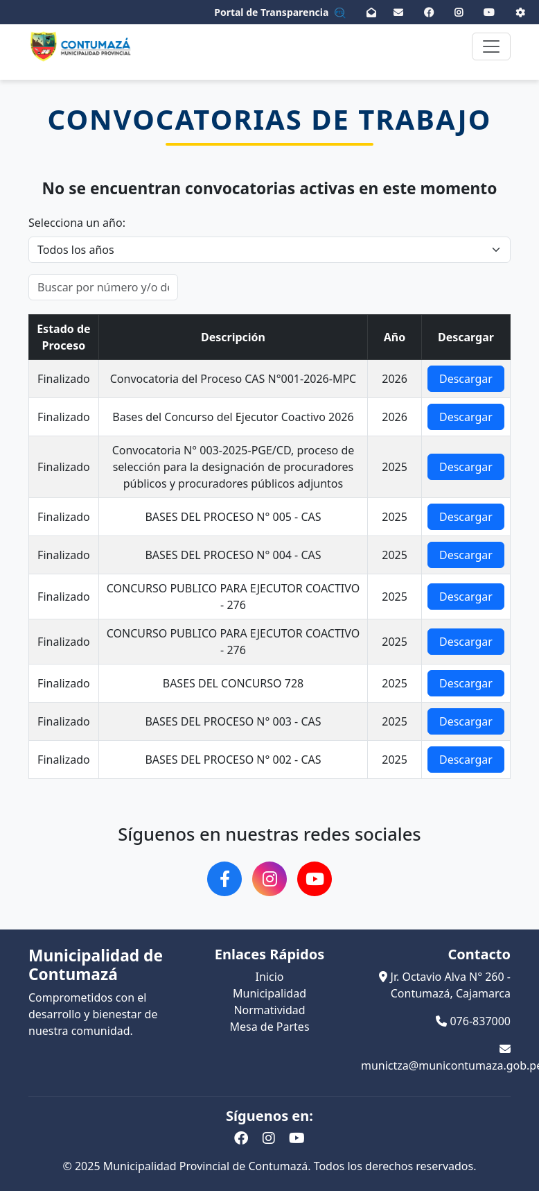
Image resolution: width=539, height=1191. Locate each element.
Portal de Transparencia (280, 12)
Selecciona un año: (76, 222)
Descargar (466, 378)
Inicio (270, 976)
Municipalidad (269, 993)
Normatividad (269, 1010)
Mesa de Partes (269, 1026)
